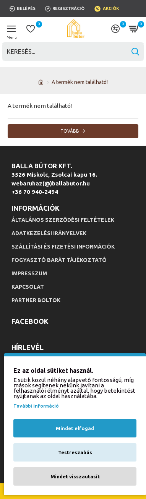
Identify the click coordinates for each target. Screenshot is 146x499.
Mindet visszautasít (75, 476)
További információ (36, 405)
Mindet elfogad (75, 428)
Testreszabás (75, 452)
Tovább (69, 130)
